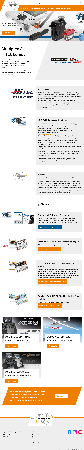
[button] (77, 25)
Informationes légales (36, 445)
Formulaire (53, 346)
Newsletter (51, 8)
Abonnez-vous (61, 396)
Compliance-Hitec (35, 443)
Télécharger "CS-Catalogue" (50, 227)
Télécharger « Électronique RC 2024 (52, 281)
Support (43, 8)
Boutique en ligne (41, 3)
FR (79, 2)
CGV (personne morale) (36, 437)
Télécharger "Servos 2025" (49, 249)
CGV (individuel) (34, 434)
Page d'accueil (27, 3)
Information (24, 8)
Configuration (12, 346)
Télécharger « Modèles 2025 (50, 305)
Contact (32, 431)
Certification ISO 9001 (44, 134)
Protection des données (37, 440)
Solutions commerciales (63, 8)
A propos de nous (35, 8)
